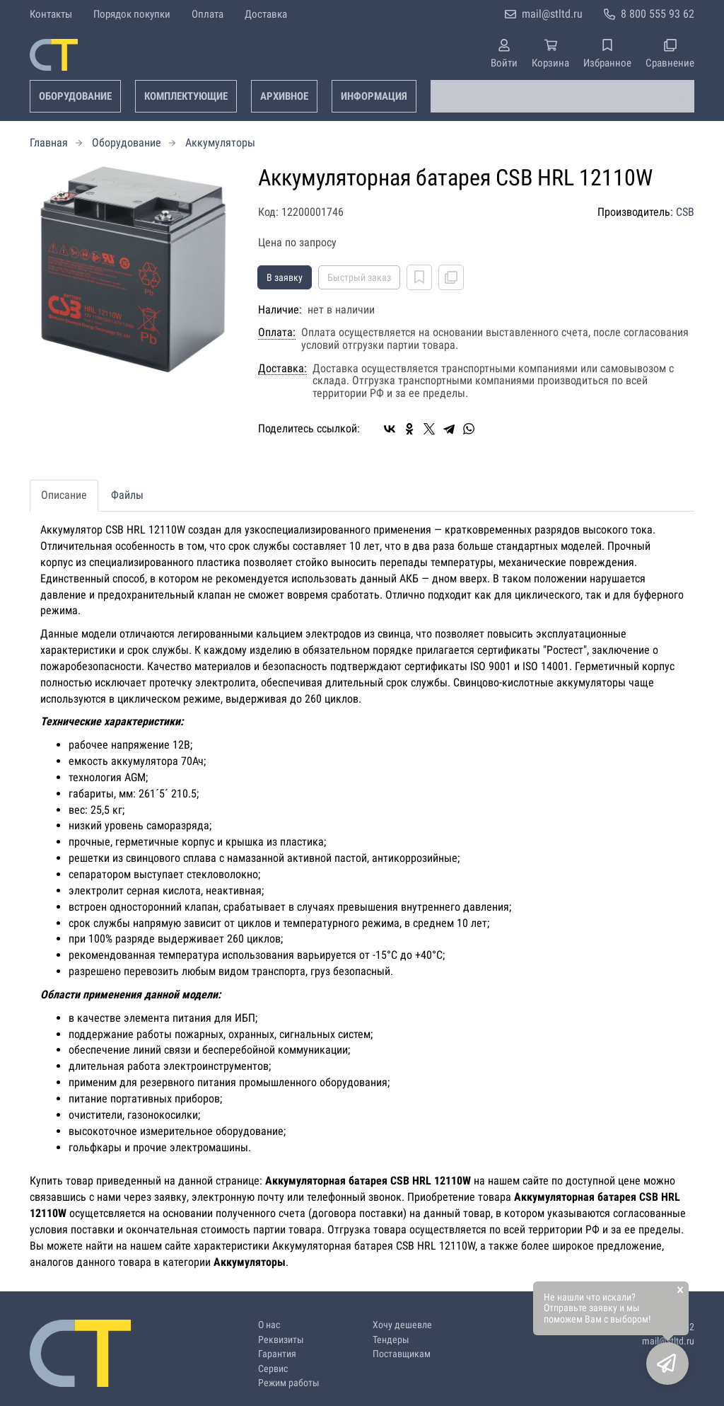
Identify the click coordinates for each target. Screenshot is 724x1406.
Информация (374, 96)
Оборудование (75, 96)
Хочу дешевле (402, 1325)
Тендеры (391, 1340)
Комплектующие (186, 96)
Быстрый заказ (359, 277)
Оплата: (277, 332)
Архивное (284, 96)
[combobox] (562, 96)
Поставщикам (402, 1354)
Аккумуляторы (220, 142)
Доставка (266, 14)
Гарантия (277, 1354)
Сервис (273, 1369)
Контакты (51, 14)
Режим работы (289, 1383)
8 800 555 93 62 (657, 14)
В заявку (285, 277)
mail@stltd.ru (552, 14)
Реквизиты (281, 1340)
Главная (49, 142)
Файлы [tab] (127, 495)
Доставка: (282, 368)
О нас (269, 1325)
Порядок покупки (131, 14)
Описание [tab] (64, 495)
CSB (685, 212)
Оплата (207, 14)
